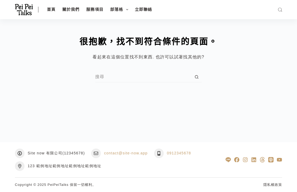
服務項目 (94, 9)
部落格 (120, 9)
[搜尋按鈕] (196, 77)
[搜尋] (280, 10)
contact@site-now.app (126, 153)
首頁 (51, 9)
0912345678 (179, 153)
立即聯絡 (143, 9)
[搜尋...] (143, 77)
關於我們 (70, 9)
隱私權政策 (272, 185)
